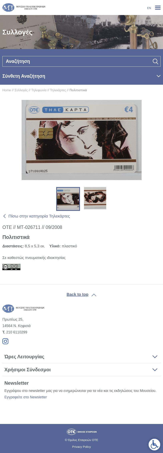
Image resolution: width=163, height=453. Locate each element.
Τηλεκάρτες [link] (58, 90)
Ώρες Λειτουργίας (24, 356)
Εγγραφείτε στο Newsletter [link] (25, 397)
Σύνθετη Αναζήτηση (23, 76)
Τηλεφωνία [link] (38, 90)
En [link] (149, 8)
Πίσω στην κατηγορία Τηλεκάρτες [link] (39, 216)
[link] (154, 444)
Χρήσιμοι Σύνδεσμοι (27, 369)
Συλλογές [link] (21, 90)
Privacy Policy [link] (81, 446)
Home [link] (6, 90)
